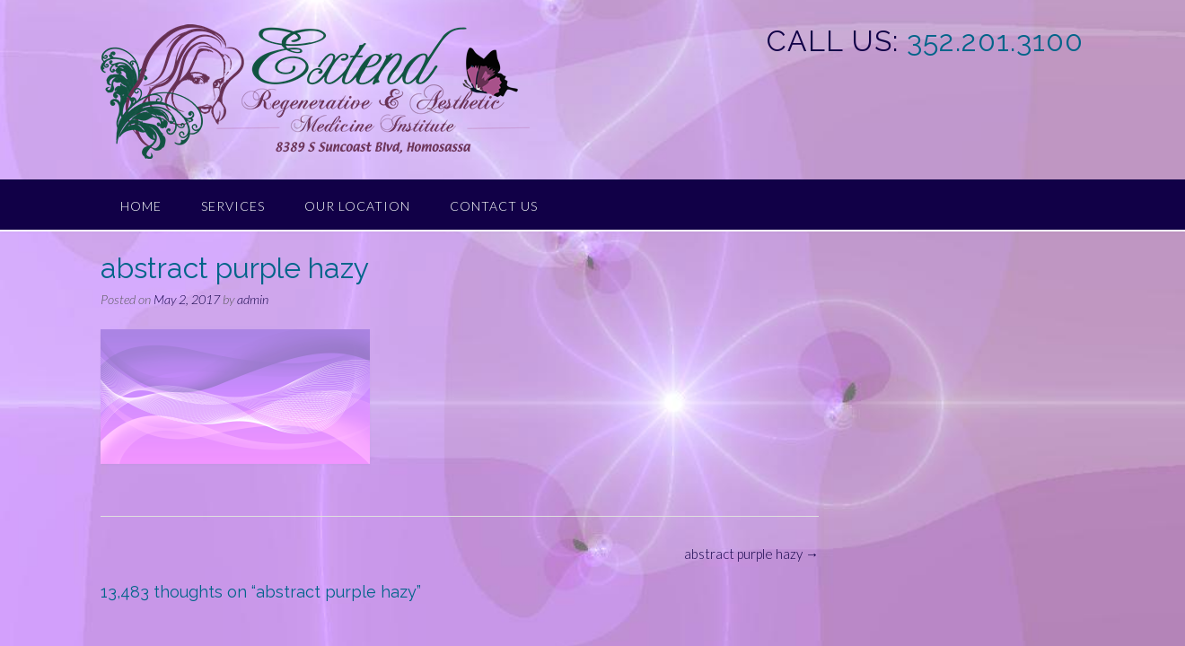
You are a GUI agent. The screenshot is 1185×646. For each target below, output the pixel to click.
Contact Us (494, 206)
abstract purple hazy (751, 554)
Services (233, 206)
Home (141, 206)
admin (252, 299)
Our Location (357, 206)
